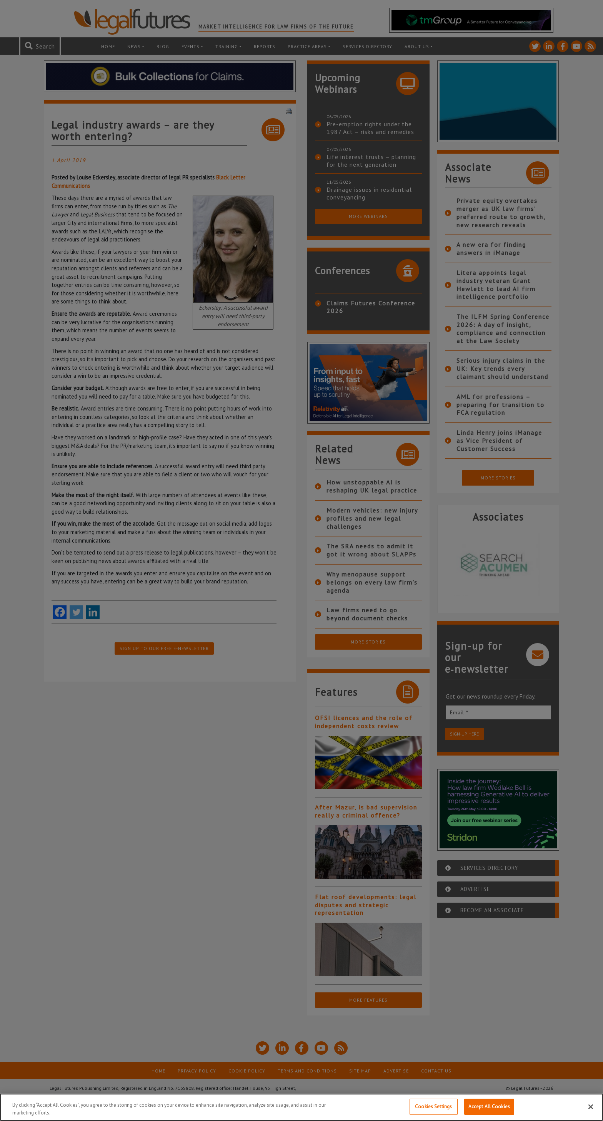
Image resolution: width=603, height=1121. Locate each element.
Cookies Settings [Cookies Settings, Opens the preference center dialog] (433, 1106)
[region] (301, 1107)
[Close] (590, 1106)
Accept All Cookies (489, 1106)
